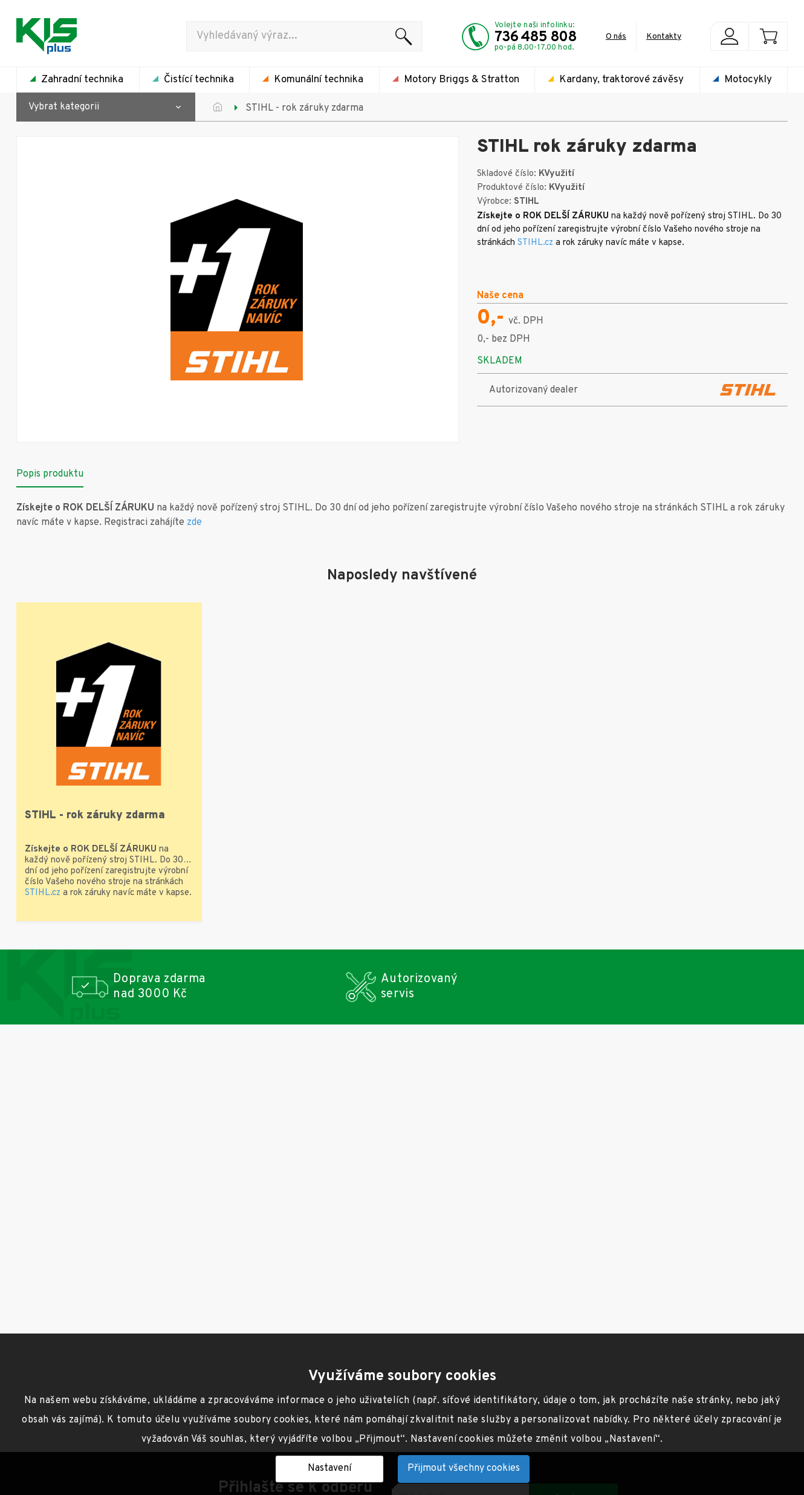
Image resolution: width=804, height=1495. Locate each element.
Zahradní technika (82, 79)
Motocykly (748, 79)
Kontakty (663, 36)
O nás (616, 36)
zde (194, 522)
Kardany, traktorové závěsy (621, 79)
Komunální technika (318, 79)
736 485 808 (535, 37)
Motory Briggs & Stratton (461, 79)
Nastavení (329, 1468)
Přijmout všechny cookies (463, 1468)
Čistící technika (199, 79)
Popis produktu (49, 474)
